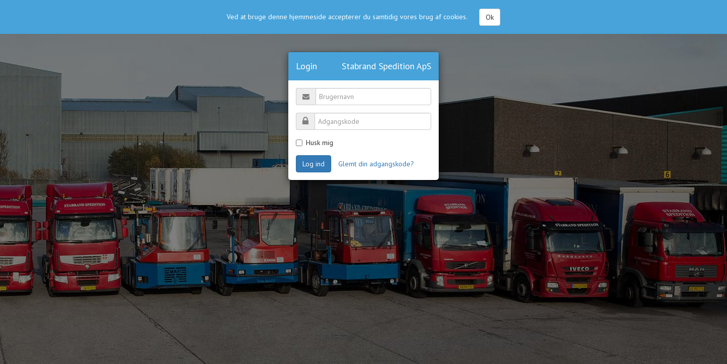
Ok (490, 16)
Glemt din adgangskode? (376, 163)
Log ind (313, 163)
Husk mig (314, 142)
